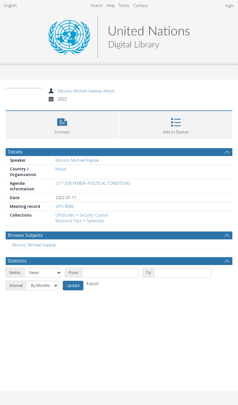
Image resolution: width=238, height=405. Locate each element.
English (10, 5)
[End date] (183, 272)
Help (110, 5)
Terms (124, 5)
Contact (140, 5)
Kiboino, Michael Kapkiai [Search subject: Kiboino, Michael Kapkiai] (34, 245)
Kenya (108, 91)
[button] (62, 124)
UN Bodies (65, 215)
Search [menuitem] (96, 5)
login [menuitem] (229, 5)
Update (73, 285)
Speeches (95, 220)
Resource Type (68, 220)
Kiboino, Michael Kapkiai (79, 91)
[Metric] (42, 272)
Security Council (93, 215)
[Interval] (42, 285)
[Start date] (110, 272)
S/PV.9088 (64, 206)
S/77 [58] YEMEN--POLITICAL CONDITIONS (92, 183)
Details (15, 152)
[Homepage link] (119, 35)
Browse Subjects (25, 235)
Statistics (17, 261)
